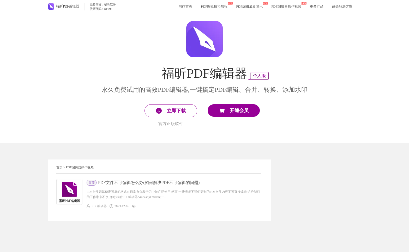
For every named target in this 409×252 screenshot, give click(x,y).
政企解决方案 (342, 6)
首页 (59, 167)
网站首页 (185, 6)
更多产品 (316, 6)
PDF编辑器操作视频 (286, 6)
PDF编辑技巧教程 (214, 6)
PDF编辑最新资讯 (249, 6)
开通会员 (234, 110)
